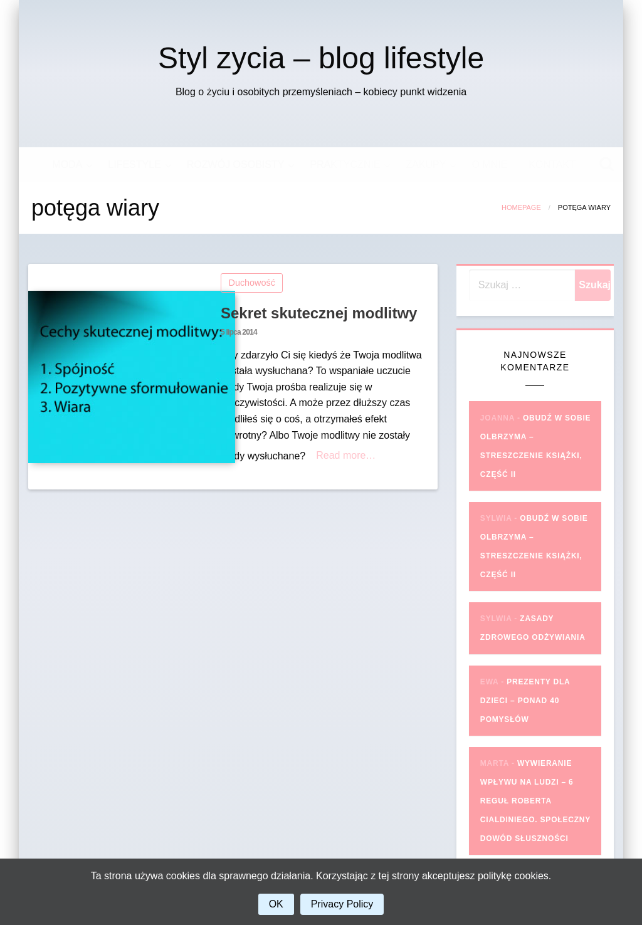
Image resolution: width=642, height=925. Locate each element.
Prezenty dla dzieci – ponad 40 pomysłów (525, 700)
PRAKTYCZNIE (345, 164)
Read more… (346, 455)
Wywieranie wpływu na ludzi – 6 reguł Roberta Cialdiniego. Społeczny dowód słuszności (535, 801)
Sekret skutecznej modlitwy (319, 313)
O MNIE (489, 164)
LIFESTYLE (134, 164)
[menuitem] (69, 164)
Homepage (521, 207)
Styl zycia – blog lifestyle (321, 58)
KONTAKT (552, 164)
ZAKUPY (426, 164)
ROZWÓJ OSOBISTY (236, 164)
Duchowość (252, 283)
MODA (67, 164)
